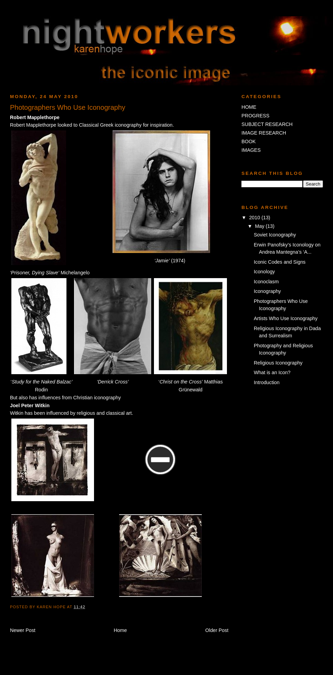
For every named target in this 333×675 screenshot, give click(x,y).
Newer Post (22, 630)
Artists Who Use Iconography (286, 318)
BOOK (248, 141)
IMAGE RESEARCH (263, 133)
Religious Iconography (278, 363)
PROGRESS (255, 115)
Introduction (267, 382)
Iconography (267, 291)
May (260, 226)
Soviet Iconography (275, 235)
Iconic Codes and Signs (279, 262)
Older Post (217, 630)
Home (120, 630)
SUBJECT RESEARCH (266, 124)
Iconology (264, 271)
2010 (255, 217)
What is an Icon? (272, 372)
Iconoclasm (266, 281)
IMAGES (251, 150)
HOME (248, 107)
